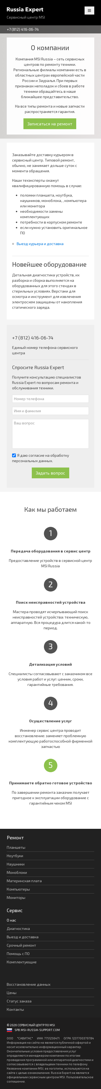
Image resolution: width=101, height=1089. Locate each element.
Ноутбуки (15, 855)
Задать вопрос (50, 472)
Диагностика (18, 928)
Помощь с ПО (18, 953)
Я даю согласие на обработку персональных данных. (40, 458)
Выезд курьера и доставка (40, 243)
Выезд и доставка (23, 937)
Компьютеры (18, 889)
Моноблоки (17, 872)
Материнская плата (24, 880)
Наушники (16, 864)
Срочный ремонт (21, 945)
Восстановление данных (28, 984)
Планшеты (16, 847)
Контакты (15, 1009)
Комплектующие (22, 962)
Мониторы (16, 897)
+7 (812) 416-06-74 (23, 29)
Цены (11, 992)
